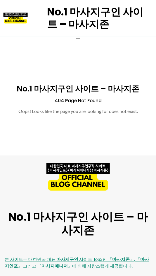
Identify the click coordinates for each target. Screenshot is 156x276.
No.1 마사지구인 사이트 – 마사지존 (95, 18)
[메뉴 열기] (78, 39)
